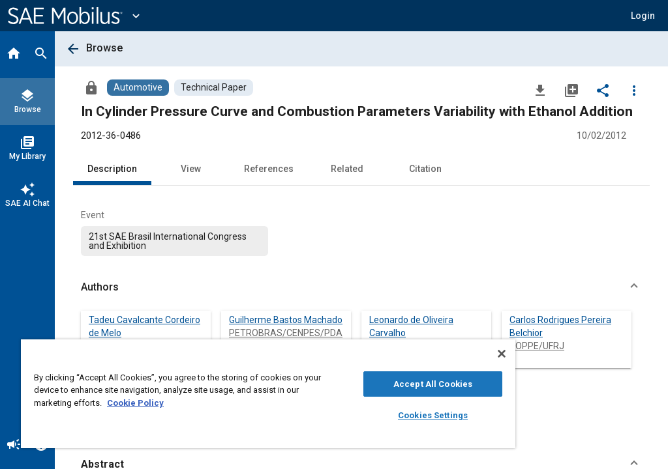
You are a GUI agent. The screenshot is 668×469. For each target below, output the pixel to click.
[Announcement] (13, 445)
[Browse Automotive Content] (138, 87)
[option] (174, 241)
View (191, 168)
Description (112, 168)
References (269, 168)
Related (347, 168)
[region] (268, 393)
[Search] (41, 54)
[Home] (13, 54)
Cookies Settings (433, 415)
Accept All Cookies (432, 384)
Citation (425, 168)
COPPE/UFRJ (536, 346)
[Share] (603, 90)
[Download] (540, 90)
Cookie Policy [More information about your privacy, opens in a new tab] (135, 403)
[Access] (91, 87)
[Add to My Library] (571, 90)
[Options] (634, 90)
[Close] (502, 354)
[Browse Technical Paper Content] (213, 87)
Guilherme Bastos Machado (285, 320)
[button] (643, 15)
